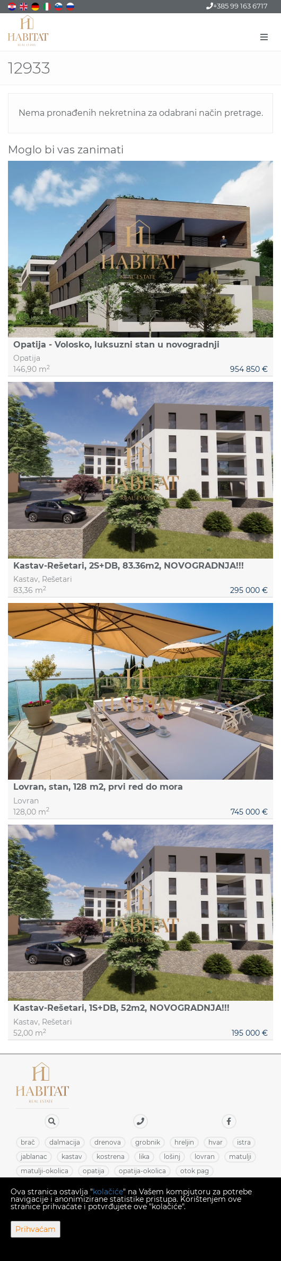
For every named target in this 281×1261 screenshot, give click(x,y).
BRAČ (28, 1142)
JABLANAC (34, 1157)
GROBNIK (147, 1142)
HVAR (215, 1142)
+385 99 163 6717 (237, 6)
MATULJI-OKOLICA (44, 1171)
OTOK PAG (194, 1171)
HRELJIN (184, 1142)
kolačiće (108, 1191)
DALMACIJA (64, 1142)
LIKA (144, 1157)
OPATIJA (93, 1171)
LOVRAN (205, 1157)
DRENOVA (107, 1142)
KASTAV (72, 1157)
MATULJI (240, 1157)
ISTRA (244, 1142)
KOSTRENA (110, 1157)
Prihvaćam (35, 1229)
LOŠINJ (172, 1157)
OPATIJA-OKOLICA (142, 1171)
